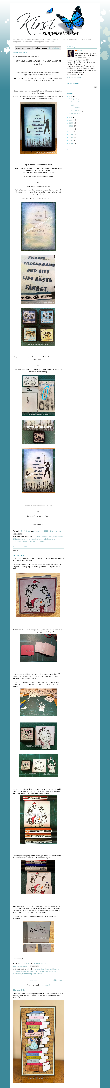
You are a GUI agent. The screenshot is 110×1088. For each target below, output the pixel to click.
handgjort (34, 539)
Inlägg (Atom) (45, 985)
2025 (71, 117)
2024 (71, 120)
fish (61, 537)
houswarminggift (53, 539)
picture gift (32, 541)
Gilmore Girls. (19, 990)
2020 (71, 132)
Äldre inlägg (57, 980)
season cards (37, 974)
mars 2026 (75, 108)
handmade (43, 539)
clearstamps (43, 537)
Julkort (32, 971)
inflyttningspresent (20, 541)
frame (27, 539)
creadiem (56, 537)
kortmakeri (40, 971)
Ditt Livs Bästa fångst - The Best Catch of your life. (26, 56)
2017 (71, 140)
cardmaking (39, 969)
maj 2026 (74, 99)
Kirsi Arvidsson (83, 51)
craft (50, 537)
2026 (71, 96)
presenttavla (41, 541)
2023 (71, 123)
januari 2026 (75, 114)
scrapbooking (27, 974)
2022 (71, 126)
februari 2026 (76, 111)
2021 (71, 129)
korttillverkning (50, 971)
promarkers (17, 974)
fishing (15, 539)
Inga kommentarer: (20, 966)
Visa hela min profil (74, 77)
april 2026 (75, 105)
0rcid (37, 537)
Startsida (33, 980)
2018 (71, 137)
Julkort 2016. (16, 550)
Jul (28, 971)
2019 (71, 134)
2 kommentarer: (56, 531)
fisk (19, 539)
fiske (23, 539)
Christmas (48, 969)
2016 (71, 143)
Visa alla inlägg (54, 48)
